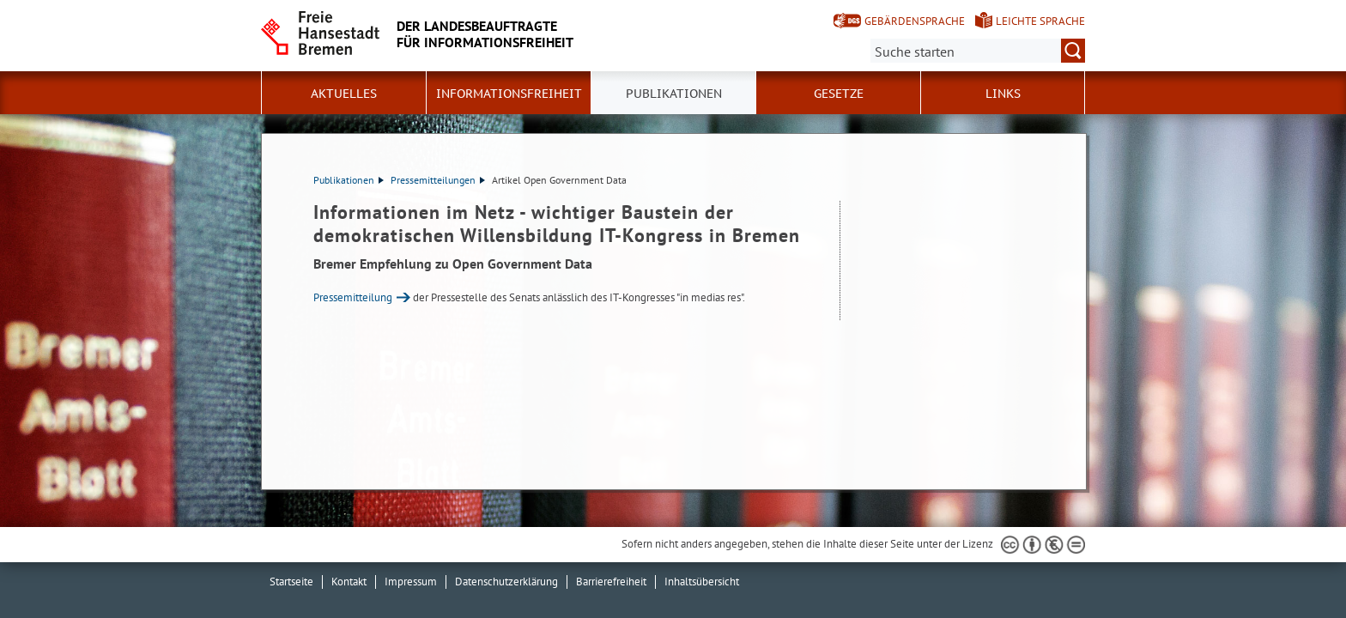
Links (1003, 93)
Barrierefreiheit (611, 581)
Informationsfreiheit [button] (509, 93)
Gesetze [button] (839, 93)
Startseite (291, 581)
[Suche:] (977, 51)
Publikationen (348, 179)
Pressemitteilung (352, 297)
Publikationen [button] (674, 93)
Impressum (411, 581)
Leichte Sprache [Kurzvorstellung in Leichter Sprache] (1040, 21)
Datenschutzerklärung (506, 581)
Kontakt (349, 581)
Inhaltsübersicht (701, 581)
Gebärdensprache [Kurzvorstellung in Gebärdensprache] (914, 21)
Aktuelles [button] (344, 93)
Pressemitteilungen (438, 179)
